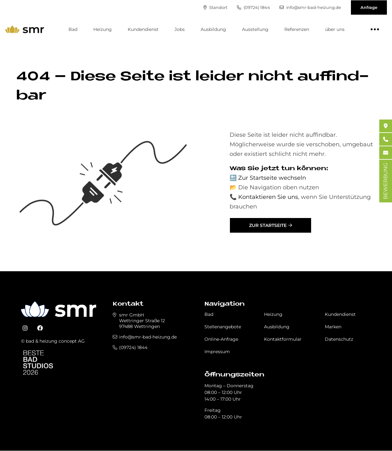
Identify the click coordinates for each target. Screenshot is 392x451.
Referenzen (296, 29)
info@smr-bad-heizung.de (310, 7)
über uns (335, 29)
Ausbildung (213, 29)
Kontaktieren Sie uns (268, 196)
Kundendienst (143, 29)
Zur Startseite (268, 225)
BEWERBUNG (385, 181)
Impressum (217, 351)
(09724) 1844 (252, 7)
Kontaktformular (283, 339)
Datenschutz (339, 339)
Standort (215, 7)
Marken (333, 327)
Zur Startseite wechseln (272, 177)
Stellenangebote (222, 327)
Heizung (102, 29)
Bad (72, 29)
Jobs (180, 29)
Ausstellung (255, 29)
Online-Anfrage (221, 339)
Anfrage (368, 7)
